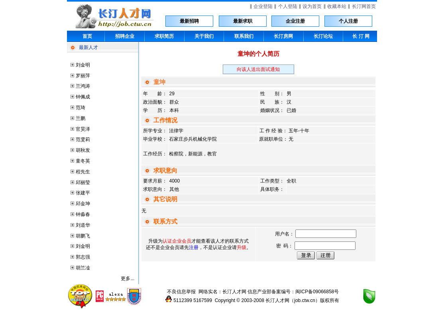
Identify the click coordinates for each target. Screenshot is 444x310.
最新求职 (242, 21)
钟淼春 (83, 214)
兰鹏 (80, 118)
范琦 (80, 107)
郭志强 (83, 257)
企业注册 (295, 21)
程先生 (83, 172)
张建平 (83, 193)
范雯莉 (83, 139)
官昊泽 (83, 129)
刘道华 (83, 225)
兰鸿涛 (83, 86)
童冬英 (83, 161)
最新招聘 (189, 21)
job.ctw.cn (304, 300)
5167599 (202, 300)
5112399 (182, 300)
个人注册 (348, 21)
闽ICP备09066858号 (317, 291)
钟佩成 (83, 97)
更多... (127, 278)
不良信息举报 (181, 291)
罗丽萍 (83, 75)
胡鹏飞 (83, 236)
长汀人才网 (234, 291)
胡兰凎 (83, 268)
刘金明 (83, 65)
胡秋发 (83, 150)
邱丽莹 (83, 182)
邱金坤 (83, 203)
